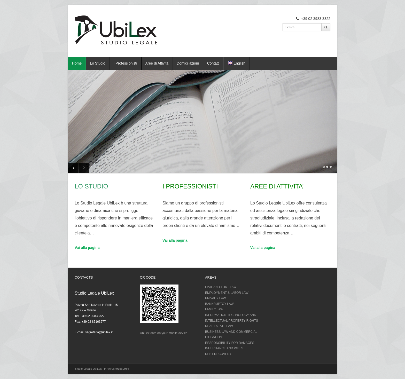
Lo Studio (97, 63)
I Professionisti (125, 63)
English (236, 63)
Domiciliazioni (188, 63)
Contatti (213, 63)
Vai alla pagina (87, 248)
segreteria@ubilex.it (99, 332)
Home (77, 63)
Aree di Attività (157, 63)
